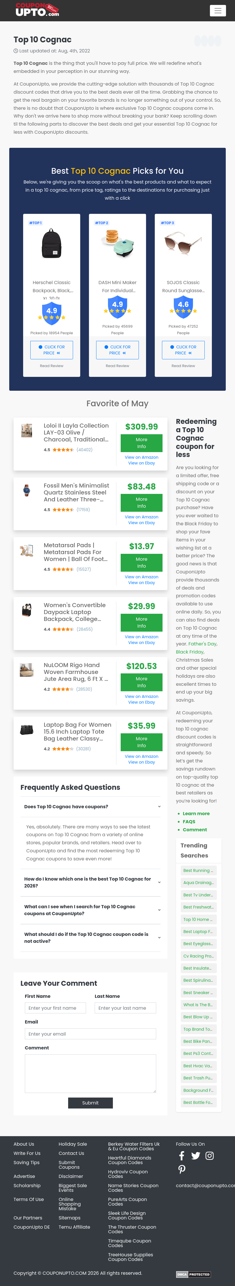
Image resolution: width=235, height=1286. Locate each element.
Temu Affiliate (74, 1227)
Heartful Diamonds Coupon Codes (130, 1160)
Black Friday (190, 652)
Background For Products (209, 1090)
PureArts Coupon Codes (127, 1201)
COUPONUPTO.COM (64, 1273)
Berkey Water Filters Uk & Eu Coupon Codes (134, 1146)
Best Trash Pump (200, 1078)
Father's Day (203, 644)
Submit (90, 1103)
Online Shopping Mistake (70, 1204)
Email (31, 1022)
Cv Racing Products (203, 956)
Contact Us (71, 1153)
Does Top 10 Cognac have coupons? (66, 806)
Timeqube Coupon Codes (129, 1243)
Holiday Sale (73, 1144)
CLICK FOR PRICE (52, 350)
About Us (24, 1144)
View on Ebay (141, 463)
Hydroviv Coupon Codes (128, 1174)
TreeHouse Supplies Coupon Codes (130, 1257)
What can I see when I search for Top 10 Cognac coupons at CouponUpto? (79, 910)
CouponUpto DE (32, 1227)
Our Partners (28, 1218)
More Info (142, 443)
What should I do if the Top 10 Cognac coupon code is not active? (86, 938)
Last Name (107, 996)
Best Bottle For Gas (202, 1102)
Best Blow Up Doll (201, 1017)
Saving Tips (27, 1162)
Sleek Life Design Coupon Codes (127, 1215)
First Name (38, 996)
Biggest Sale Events (73, 1188)
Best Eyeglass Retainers (207, 944)
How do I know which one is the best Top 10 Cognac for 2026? (87, 882)
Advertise (24, 1176)
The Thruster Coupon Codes (132, 1229)
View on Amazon (141, 457)
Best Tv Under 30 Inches (207, 895)
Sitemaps (70, 1218)
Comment (37, 1048)
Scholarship (27, 1185)
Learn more (196, 813)
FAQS (189, 821)
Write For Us (27, 1153)
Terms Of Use (29, 1199)
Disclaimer (71, 1176)
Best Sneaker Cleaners (206, 993)
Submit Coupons (69, 1164)
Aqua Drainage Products (208, 882)
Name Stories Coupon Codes (133, 1188)
